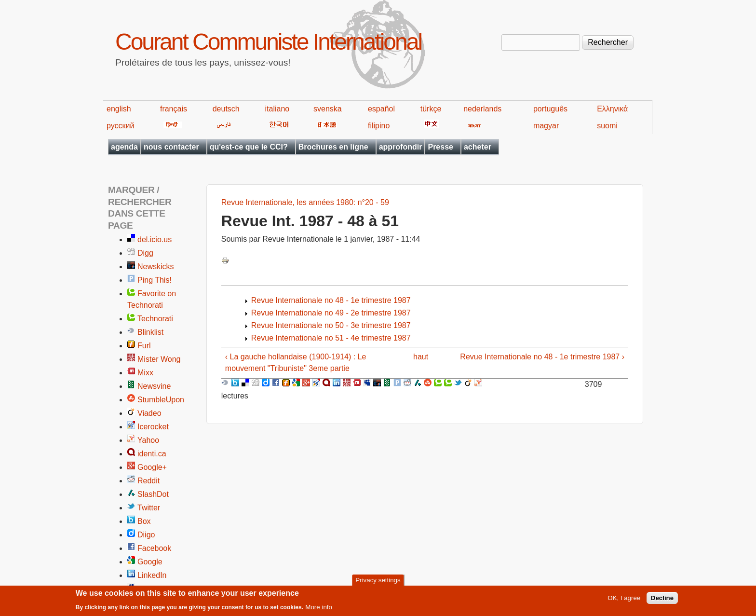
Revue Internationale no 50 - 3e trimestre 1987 (331, 325)
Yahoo (148, 440)
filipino (379, 126)
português (550, 109)
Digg (145, 253)
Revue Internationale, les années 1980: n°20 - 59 (305, 202)
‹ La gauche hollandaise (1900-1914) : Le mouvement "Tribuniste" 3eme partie (295, 362)
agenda (124, 147)
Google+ (152, 467)
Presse (440, 147)
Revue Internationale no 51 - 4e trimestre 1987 (331, 338)
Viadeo (149, 413)
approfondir (400, 147)
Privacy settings (377, 582)
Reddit (148, 481)
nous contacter (171, 147)
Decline (662, 600)
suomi (607, 126)
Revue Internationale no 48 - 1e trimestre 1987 (331, 300)
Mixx (145, 373)
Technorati (155, 319)
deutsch (226, 109)
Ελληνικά (612, 109)
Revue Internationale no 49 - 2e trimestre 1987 (331, 313)
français (173, 109)
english (119, 109)
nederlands (482, 109)
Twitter (148, 508)
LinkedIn (152, 575)
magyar (546, 126)
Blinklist (150, 332)
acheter (477, 147)
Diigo (146, 535)
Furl (144, 346)
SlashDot (153, 494)
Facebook (154, 548)
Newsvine (154, 386)
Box (144, 521)
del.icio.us (154, 239)
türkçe (431, 109)
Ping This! (154, 280)
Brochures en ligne (333, 147)
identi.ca (151, 454)
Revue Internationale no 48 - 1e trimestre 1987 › (542, 357)
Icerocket (153, 427)
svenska (327, 109)
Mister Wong (159, 359)
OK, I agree (624, 600)
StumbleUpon (160, 400)
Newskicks (155, 266)
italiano (277, 109)
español (381, 109)
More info (318, 609)
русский (120, 126)
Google (149, 562)
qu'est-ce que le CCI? (249, 147)
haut (420, 357)
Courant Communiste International (268, 42)
